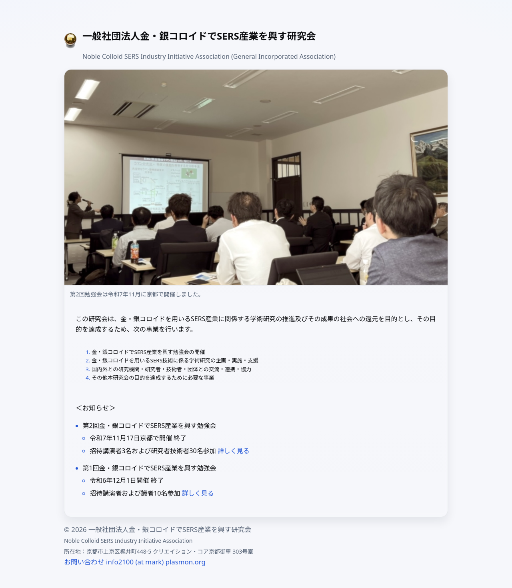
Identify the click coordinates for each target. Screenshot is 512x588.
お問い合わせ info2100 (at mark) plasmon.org (135, 561)
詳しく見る (234, 450)
